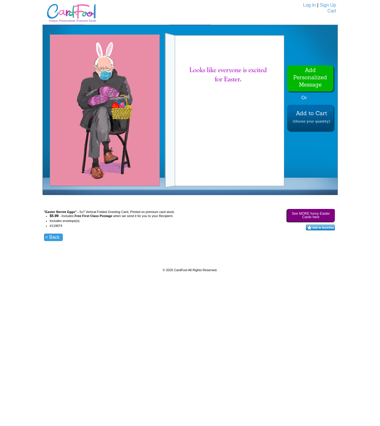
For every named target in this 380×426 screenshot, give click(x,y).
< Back (52, 237)
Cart (331, 10)
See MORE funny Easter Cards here (311, 215)
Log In (309, 5)
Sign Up (328, 5)
